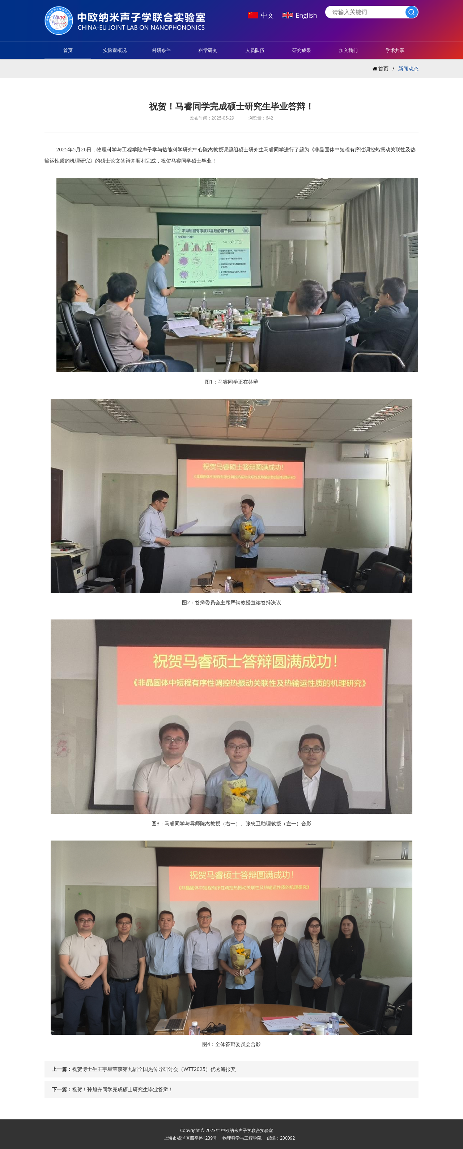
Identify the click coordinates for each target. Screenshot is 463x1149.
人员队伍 (255, 50)
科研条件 (161, 50)
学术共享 (395, 50)
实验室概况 (115, 50)
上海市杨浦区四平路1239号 (190, 1138)
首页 (68, 50)
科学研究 (208, 50)
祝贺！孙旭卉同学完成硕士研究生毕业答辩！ (122, 1089)
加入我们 (348, 50)
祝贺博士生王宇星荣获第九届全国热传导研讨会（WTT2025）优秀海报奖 (153, 1069)
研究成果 (301, 50)
